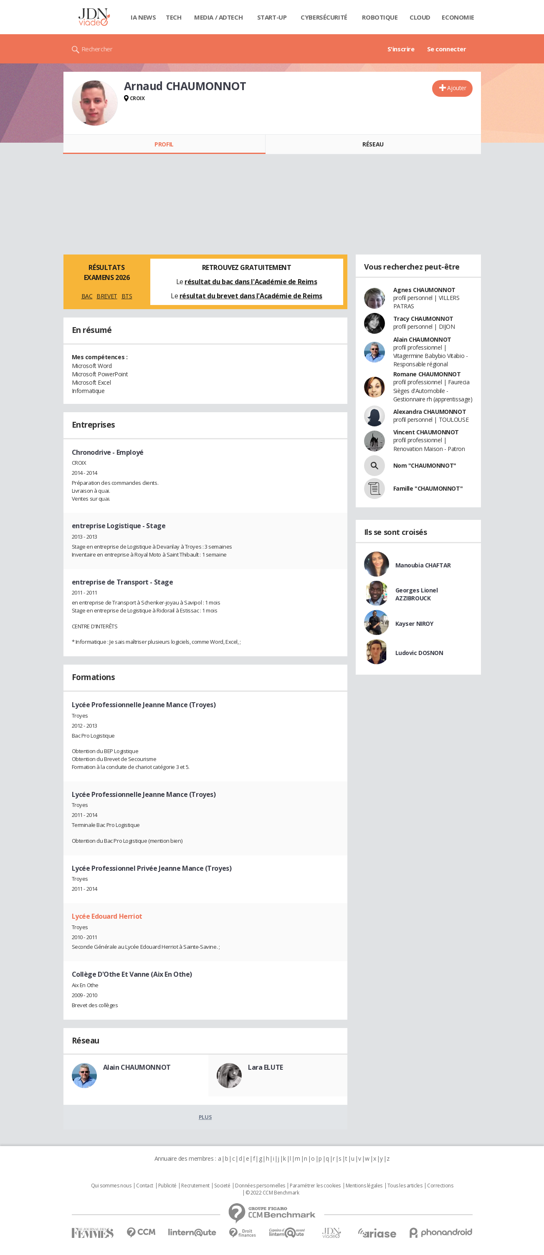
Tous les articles (405, 1186)
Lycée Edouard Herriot (107, 916)
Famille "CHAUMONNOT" (428, 488)
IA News (143, 17)
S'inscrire (401, 49)
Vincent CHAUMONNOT (426, 432)
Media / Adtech (218, 17)
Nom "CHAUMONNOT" (424, 465)
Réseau (372, 144)
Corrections (440, 1186)
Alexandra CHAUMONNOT (429, 412)
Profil (163, 144)
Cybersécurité (324, 17)
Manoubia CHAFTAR (423, 565)
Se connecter (446, 49)
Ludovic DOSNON (419, 653)
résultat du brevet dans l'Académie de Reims (251, 295)
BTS (126, 296)
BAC (87, 296)
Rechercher (97, 49)
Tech (173, 17)
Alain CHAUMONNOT (137, 1067)
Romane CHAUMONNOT (427, 374)
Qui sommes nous (111, 1186)
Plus (205, 1117)
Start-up (272, 17)
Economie (458, 17)
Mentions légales (364, 1186)
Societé (222, 1186)
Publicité (167, 1186)
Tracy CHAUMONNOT (423, 319)
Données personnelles (260, 1186)
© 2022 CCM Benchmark (272, 1193)
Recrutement (195, 1186)
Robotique (379, 17)
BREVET (106, 296)
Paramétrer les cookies (315, 1186)
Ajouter (456, 88)
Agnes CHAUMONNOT (424, 290)
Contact (144, 1186)
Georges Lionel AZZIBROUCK (416, 594)
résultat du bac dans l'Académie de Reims (251, 281)
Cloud (420, 17)
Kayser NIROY (414, 624)
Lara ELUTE (265, 1067)
